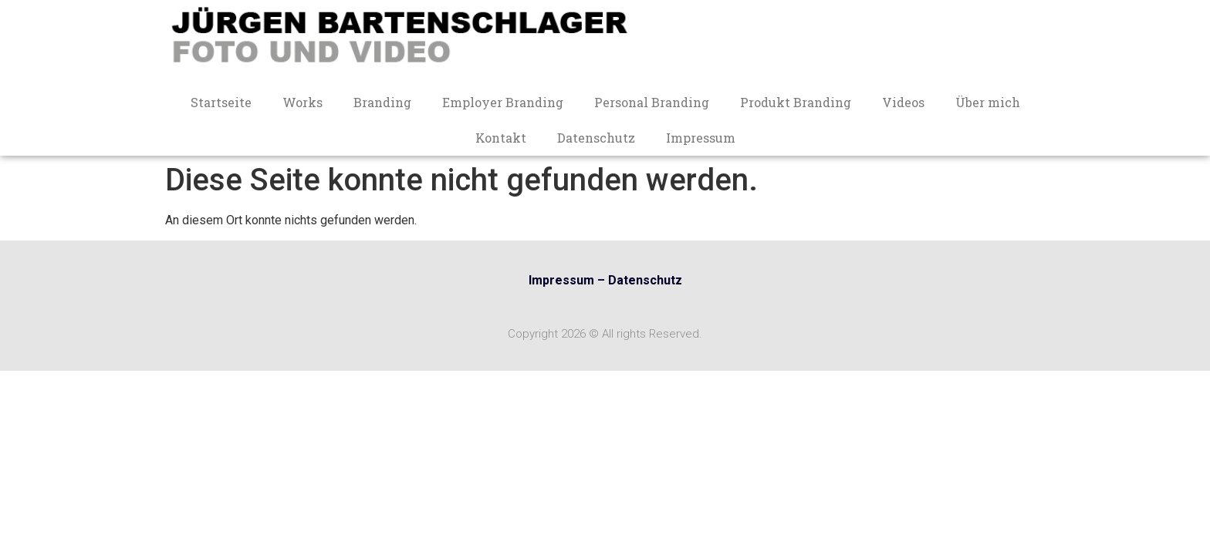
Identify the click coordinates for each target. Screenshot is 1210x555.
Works (302, 102)
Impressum (700, 138)
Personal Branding (651, 102)
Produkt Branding (795, 102)
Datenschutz (596, 138)
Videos (903, 102)
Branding (382, 102)
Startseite (221, 102)
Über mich (987, 102)
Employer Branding (502, 102)
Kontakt (500, 138)
